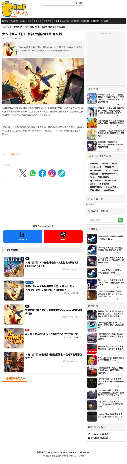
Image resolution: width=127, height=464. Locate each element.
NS (27, 330)
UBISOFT (109, 167)
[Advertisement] (43, 201)
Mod (116, 170)
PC (27, 258)
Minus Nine (110, 180)
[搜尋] (58, 3)
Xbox (114, 163)
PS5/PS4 (29, 282)
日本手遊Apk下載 (61, 21)
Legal (49, 452)
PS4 (92, 177)
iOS (108, 170)
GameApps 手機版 (98, 434)
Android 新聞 (25, 21)
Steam (105, 163)
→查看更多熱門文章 (14, 378)
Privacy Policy (60, 452)
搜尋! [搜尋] (78, 3)
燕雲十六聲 (104, 184)
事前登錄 (37, 21)
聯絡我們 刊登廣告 (98, 438)
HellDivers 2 (96, 167)
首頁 (5, 21)
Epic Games (96, 180)
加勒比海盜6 (103, 177)
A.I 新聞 (104, 21)
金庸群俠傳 (109, 190)
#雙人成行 (15, 154)
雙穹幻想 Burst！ (109, 174)
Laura (93, 184)
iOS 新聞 (14, 21)
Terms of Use (74, 452)
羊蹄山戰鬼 (95, 190)
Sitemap (86, 452)
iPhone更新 (111, 187)
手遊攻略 (47, 21)
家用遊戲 (75, 21)
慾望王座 (94, 174)
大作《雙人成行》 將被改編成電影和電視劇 (45, 27)
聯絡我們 (41, 452)
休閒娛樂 (95, 21)
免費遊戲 (94, 163)
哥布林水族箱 (96, 187)
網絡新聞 (85, 21)
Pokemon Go (96, 170)
